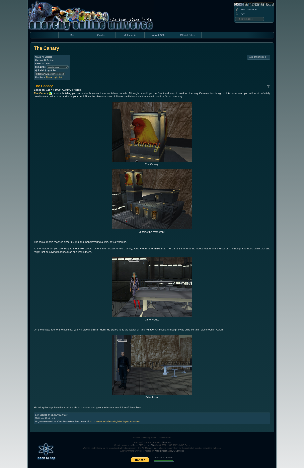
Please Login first (54, 77)
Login (239, 13)
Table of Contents (258, 57)
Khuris (135, 445)
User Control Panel (245, 9)
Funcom (166, 442)
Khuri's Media (161, 451)
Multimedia (130, 35)
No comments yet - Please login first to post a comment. (115, 421)
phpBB (151, 445)
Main (72, 35)
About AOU (158, 35)
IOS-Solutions (177, 451)
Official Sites (187, 35)
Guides (101, 35)
